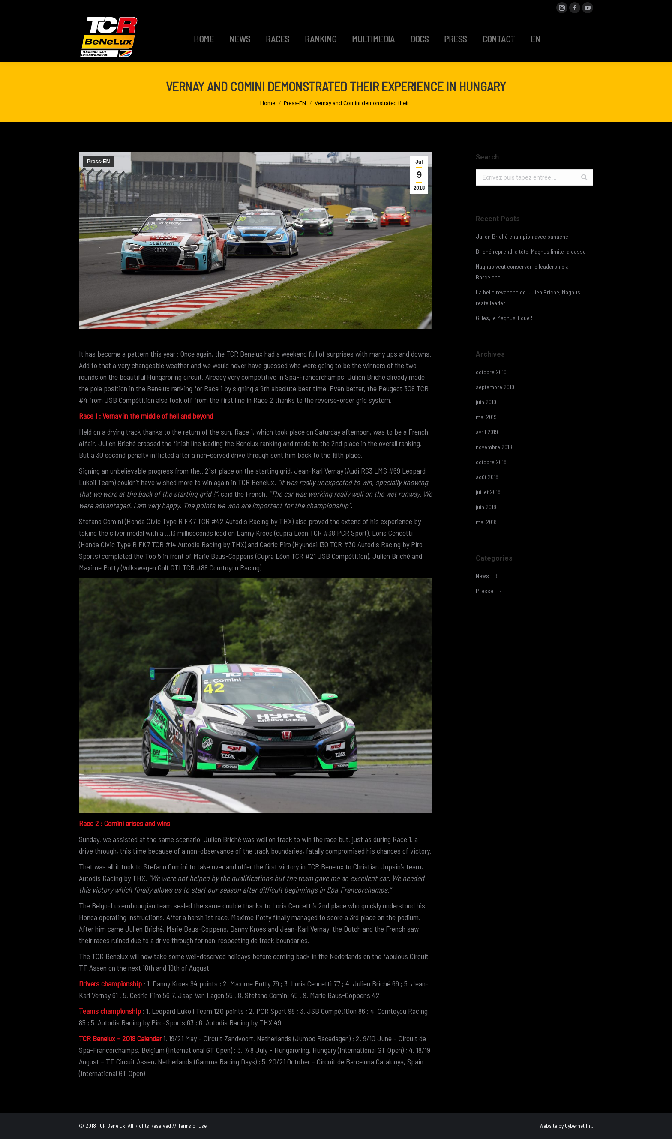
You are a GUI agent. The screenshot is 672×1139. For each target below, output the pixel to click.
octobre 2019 (491, 371)
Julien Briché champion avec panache (522, 236)
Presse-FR (489, 590)
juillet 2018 (488, 491)
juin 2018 (486, 506)
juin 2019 (486, 401)
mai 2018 (486, 521)
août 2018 (487, 476)
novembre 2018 (494, 446)
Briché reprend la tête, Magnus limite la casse (531, 251)
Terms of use (192, 1125)
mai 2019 (486, 416)
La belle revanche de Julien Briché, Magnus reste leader (528, 297)
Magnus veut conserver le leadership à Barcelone (522, 272)
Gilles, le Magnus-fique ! (504, 317)
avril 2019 (487, 431)
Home (267, 103)
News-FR (487, 575)
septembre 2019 (495, 386)
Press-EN (295, 103)
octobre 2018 (491, 461)
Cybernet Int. (579, 1125)
